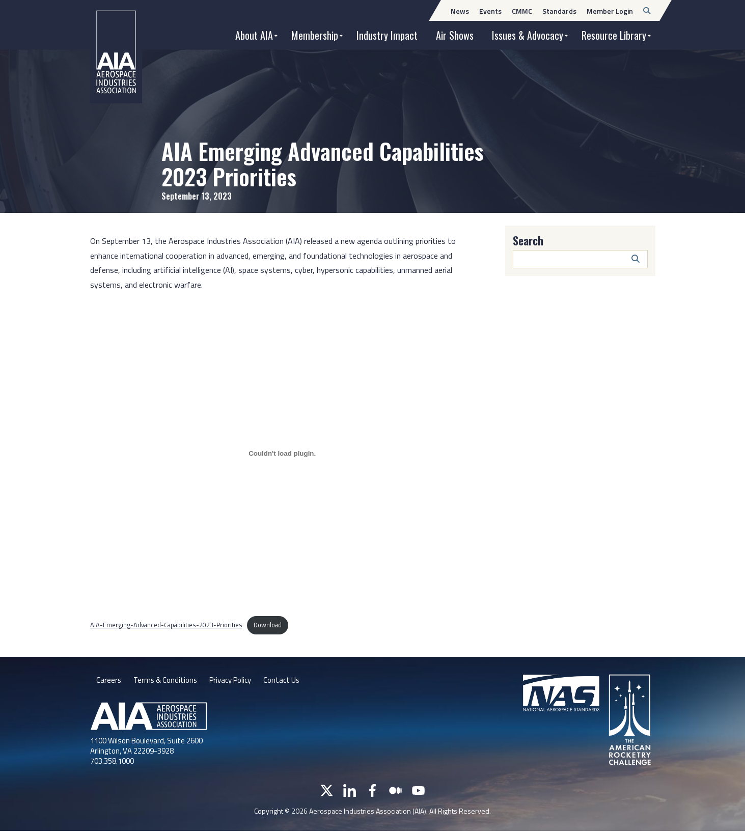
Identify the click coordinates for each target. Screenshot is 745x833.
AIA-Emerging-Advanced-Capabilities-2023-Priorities (166, 625)
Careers (109, 681)
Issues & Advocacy (527, 35)
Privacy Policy (237, 681)
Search (528, 240)
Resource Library (614, 35)
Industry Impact (387, 35)
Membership (314, 35)
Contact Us (292, 681)
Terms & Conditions (168, 681)
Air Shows (455, 35)
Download (268, 625)
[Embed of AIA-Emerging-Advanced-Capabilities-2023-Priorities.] (282, 453)
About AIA (254, 35)
